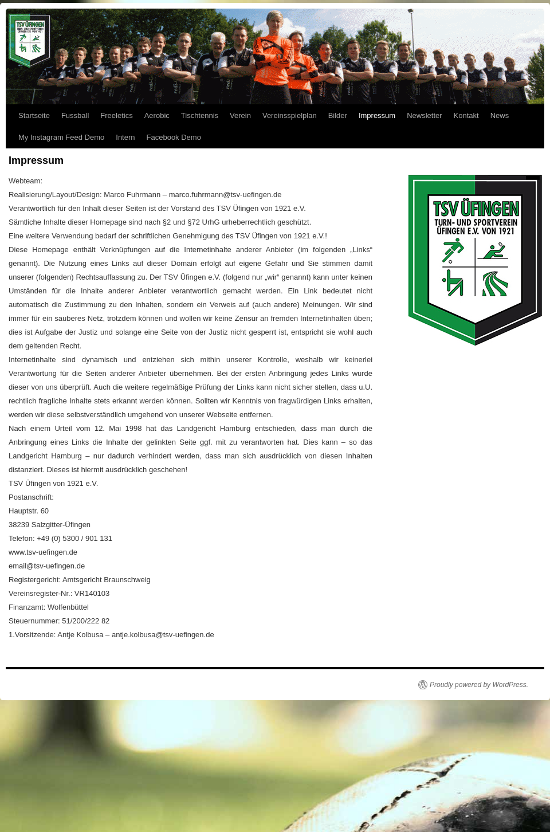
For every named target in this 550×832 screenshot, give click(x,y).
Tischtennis (199, 115)
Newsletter (424, 115)
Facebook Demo (174, 137)
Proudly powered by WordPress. (479, 685)
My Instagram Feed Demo (61, 137)
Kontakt (466, 115)
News (499, 115)
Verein (240, 115)
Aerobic (157, 115)
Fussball (75, 115)
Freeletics (116, 115)
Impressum (377, 115)
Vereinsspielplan (289, 115)
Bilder (337, 115)
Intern (125, 137)
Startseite (34, 115)
